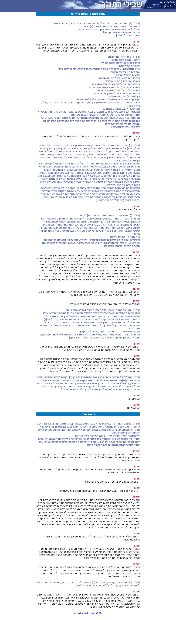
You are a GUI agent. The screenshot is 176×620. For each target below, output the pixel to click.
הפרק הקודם (81, 612)
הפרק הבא (96, 612)
